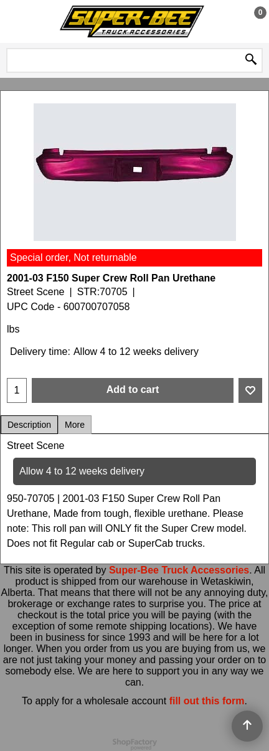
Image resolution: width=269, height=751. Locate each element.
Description (29, 425)
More (75, 425)
